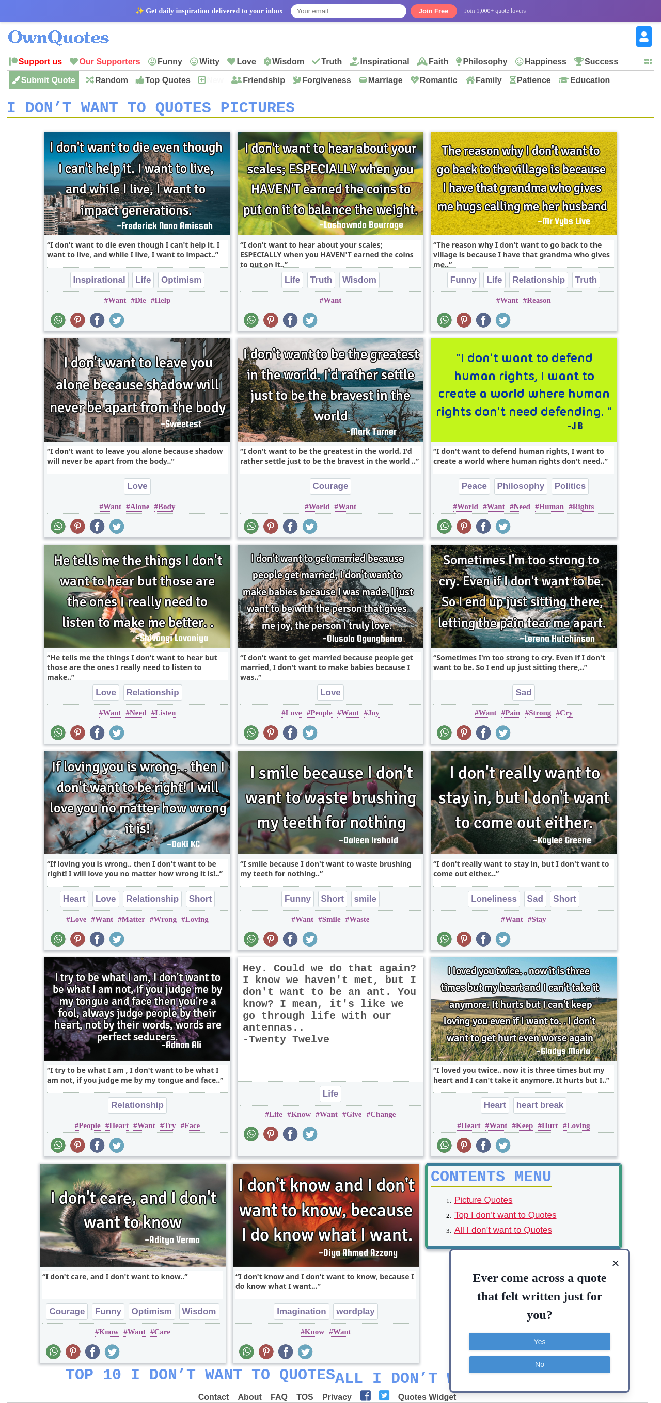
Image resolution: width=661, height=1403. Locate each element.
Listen (165, 716)
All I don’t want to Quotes (503, 1237)
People (321, 716)
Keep (524, 1129)
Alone (140, 510)
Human (551, 510)
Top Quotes (168, 80)
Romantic (439, 80)
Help (162, 304)
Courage (331, 490)
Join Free (434, 11)
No (539, 1364)
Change (383, 1118)
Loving (197, 923)
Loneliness (494, 902)
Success (601, 61)
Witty (209, 61)
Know (301, 1118)
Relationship (538, 283)
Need (521, 510)
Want (117, 304)
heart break (540, 1109)
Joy (374, 716)
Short (200, 902)
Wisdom (288, 61)
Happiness (545, 61)
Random (111, 80)
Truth (331, 61)
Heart (74, 902)
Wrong (165, 923)
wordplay (355, 1315)
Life (143, 283)
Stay (538, 923)
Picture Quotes (483, 1207)
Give (353, 1118)
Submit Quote (48, 80)
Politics (570, 490)
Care (162, 1335)
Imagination (301, 1315)
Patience (534, 80)
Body (166, 510)
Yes (540, 1341)
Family (489, 80)
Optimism (181, 283)
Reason (539, 304)
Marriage (385, 80)
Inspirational (385, 61)
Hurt (550, 1129)
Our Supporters (109, 61)
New (215, 80)
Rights (583, 510)
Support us (40, 61)
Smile (331, 923)
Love (246, 61)
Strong (540, 716)
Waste (359, 923)
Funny (170, 61)
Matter (133, 923)
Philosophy (485, 61)
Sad (523, 696)
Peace (474, 490)
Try (170, 1129)
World (318, 510)
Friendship (264, 80)
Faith (438, 61)
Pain (512, 716)
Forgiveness (326, 80)
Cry (566, 716)
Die (140, 304)
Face (192, 1129)
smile (365, 902)
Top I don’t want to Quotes (505, 1222)
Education (590, 80)
